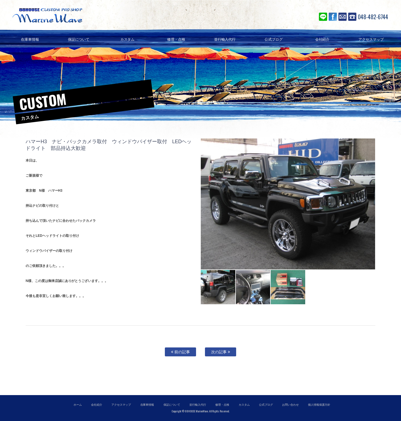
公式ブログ (266, 404)
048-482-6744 (373, 17)
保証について (171, 404)
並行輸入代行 (197, 404)
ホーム (78, 404)
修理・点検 (222, 404)
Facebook (333, 17)
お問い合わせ (342, 17)
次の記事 (220, 352)
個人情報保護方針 (319, 404)
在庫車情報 (147, 404)
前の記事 (180, 352)
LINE (323, 17)
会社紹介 (96, 404)
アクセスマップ (121, 404)
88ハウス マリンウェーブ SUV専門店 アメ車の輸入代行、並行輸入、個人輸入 (80, 15)
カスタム (244, 404)
